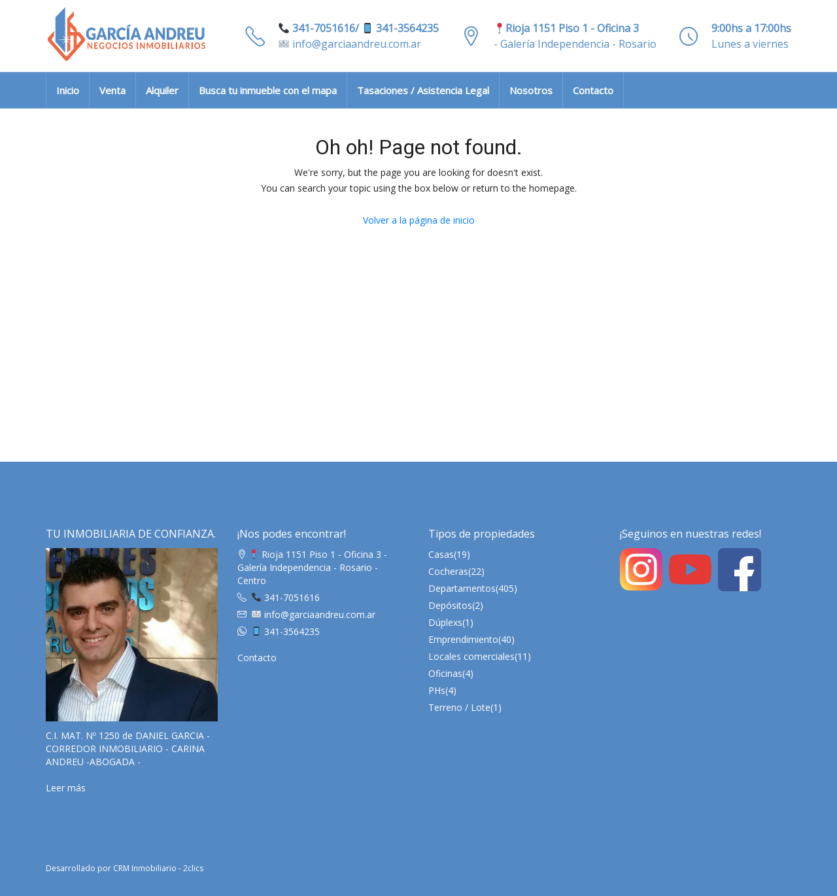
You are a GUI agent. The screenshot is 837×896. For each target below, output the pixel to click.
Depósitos (450, 605)
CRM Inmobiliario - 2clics (158, 868)
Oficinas (445, 673)
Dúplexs (445, 622)
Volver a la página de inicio (419, 220)
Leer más (66, 788)
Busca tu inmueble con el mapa (268, 90)
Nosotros (531, 90)
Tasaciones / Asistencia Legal (423, 90)
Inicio (67, 90)
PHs (436, 690)
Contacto (593, 90)
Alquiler (162, 90)
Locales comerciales (471, 656)
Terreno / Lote (459, 707)
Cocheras (448, 571)
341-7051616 (286, 597)
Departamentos (462, 588)
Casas (441, 554)
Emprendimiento (463, 639)
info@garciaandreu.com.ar (350, 44)
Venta (112, 90)
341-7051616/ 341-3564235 (359, 28)
